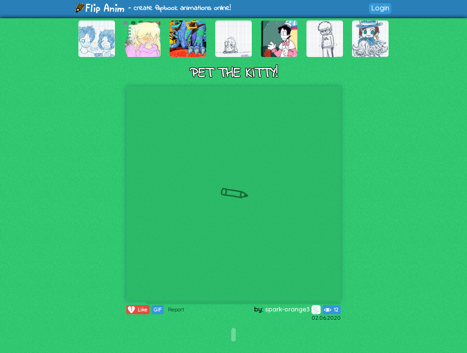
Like (137, 309)
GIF (157, 309)
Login (380, 8)
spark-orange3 (293, 309)
